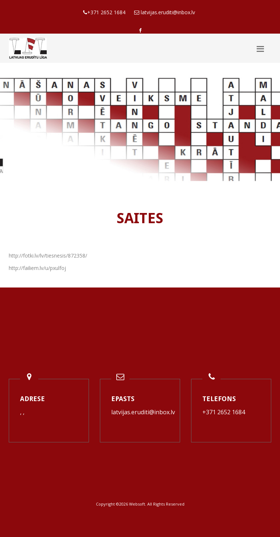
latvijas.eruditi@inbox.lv (143, 412)
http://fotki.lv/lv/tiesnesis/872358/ (48, 255)
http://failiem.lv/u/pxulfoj (37, 267)
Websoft (137, 504)
